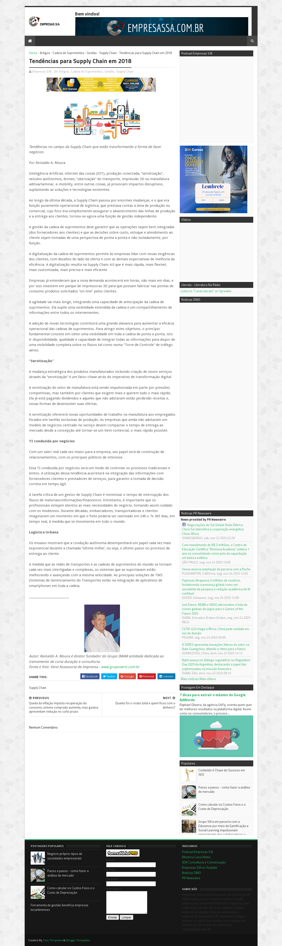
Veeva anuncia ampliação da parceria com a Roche (216, 569)
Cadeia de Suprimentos (68, 52)
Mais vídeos (208, 678)
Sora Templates (53, 940)
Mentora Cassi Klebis (196, 857)
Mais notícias (190, 678)
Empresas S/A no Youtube (199, 867)
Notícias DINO (191, 872)
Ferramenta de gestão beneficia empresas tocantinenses (59, 907)
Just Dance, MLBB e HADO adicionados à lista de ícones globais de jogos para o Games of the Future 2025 (214, 609)
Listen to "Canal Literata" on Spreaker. (206, 291)
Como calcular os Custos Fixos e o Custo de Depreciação (222, 806)
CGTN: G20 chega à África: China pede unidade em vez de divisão (215, 631)
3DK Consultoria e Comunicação (204, 862)
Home (33, 52)
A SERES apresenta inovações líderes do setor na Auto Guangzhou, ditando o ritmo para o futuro (215, 646)
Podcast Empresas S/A (197, 851)
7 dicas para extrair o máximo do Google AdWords (213, 697)
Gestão (92, 52)
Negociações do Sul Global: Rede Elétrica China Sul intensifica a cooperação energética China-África (213, 529)
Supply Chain (108, 52)
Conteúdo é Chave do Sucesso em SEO (221, 772)
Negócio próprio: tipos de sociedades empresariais (64, 856)
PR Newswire (191, 878)
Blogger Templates (78, 940)
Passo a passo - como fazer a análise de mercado (224, 789)
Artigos (45, 52)
